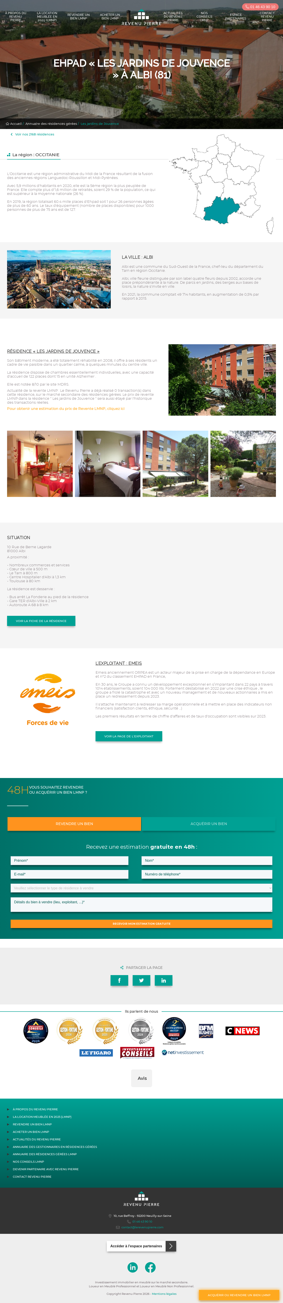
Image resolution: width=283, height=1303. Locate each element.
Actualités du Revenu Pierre (173, 16)
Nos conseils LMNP (204, 16)
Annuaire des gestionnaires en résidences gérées (55, 1147)
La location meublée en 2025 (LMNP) (47, 16)
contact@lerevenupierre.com (140, 1227)
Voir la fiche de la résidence (41, 621)
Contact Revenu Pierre (267, 16)
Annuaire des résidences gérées (51, 124)
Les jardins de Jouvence (100, 124)
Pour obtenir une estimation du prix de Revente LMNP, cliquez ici (65, 409)
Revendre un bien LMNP (78, 16)
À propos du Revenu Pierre (15, 16)
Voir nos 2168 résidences (32, 134)
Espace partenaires (235, 16)
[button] (131, 1091)
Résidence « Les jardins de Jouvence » (53, 351)
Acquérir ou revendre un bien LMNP (239, 1295)
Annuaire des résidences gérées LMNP (45, 1154)
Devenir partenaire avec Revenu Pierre (46, 1169)
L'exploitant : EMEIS (119, 663)
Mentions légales (164, 1293)
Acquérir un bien (209, 824)
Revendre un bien (74, 824)
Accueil (14, 124)
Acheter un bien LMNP (110, 16)
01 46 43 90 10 (260, 7)
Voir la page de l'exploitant (128, 736)
